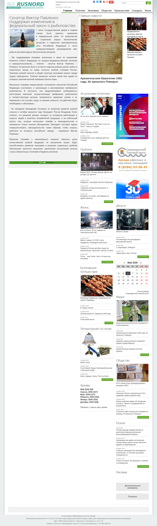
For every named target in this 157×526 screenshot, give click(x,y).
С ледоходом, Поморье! (125, 247)
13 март (118, 251)
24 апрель (82, 360)
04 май (118, 428)
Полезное (132, 497)
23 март (82, 186)
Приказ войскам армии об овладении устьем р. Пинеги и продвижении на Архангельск (131, 403)
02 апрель (82, 366)
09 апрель (118, 237)
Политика (80, 10)
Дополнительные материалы (132, 487)
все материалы (107, 143)
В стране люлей (86, 308)
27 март (82, 317)
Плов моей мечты (87, 319)
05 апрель (118, 399)
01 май (118, 347)
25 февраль (83, 136)
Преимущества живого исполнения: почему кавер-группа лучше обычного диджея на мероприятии (131, 442)
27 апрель (118, 458)
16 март (82, 374)
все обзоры (108, 201)
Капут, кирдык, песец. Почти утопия (94, 376)
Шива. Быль (85, 362)
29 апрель (118, 438)
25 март (82, 130)
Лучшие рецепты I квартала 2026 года (95, 314)
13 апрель (82, 238)
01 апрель (82, 311)
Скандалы (137, 10)
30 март (82, 254)
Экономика (93, 10)
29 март (118, 409)
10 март (82, 194)
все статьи (108, 323)
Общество (106, 10)
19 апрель (82, 180)
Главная (67, 10)
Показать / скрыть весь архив (93, 407)
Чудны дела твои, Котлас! (126, 253)
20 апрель (118, 391)
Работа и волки (122, 232)
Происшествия (121, 10)
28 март (118, 245)
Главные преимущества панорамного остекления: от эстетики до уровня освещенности (131, 453)
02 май (118, 339)
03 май (118, 331)
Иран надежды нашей (89, 132)
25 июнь (36, 162)
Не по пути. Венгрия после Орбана (94, 116)
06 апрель (82, 122)
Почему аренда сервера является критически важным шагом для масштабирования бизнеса (129, 432)
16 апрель (82, 305)
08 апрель (82, 246)
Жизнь (148, 10)
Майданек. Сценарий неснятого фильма (96, 182)
